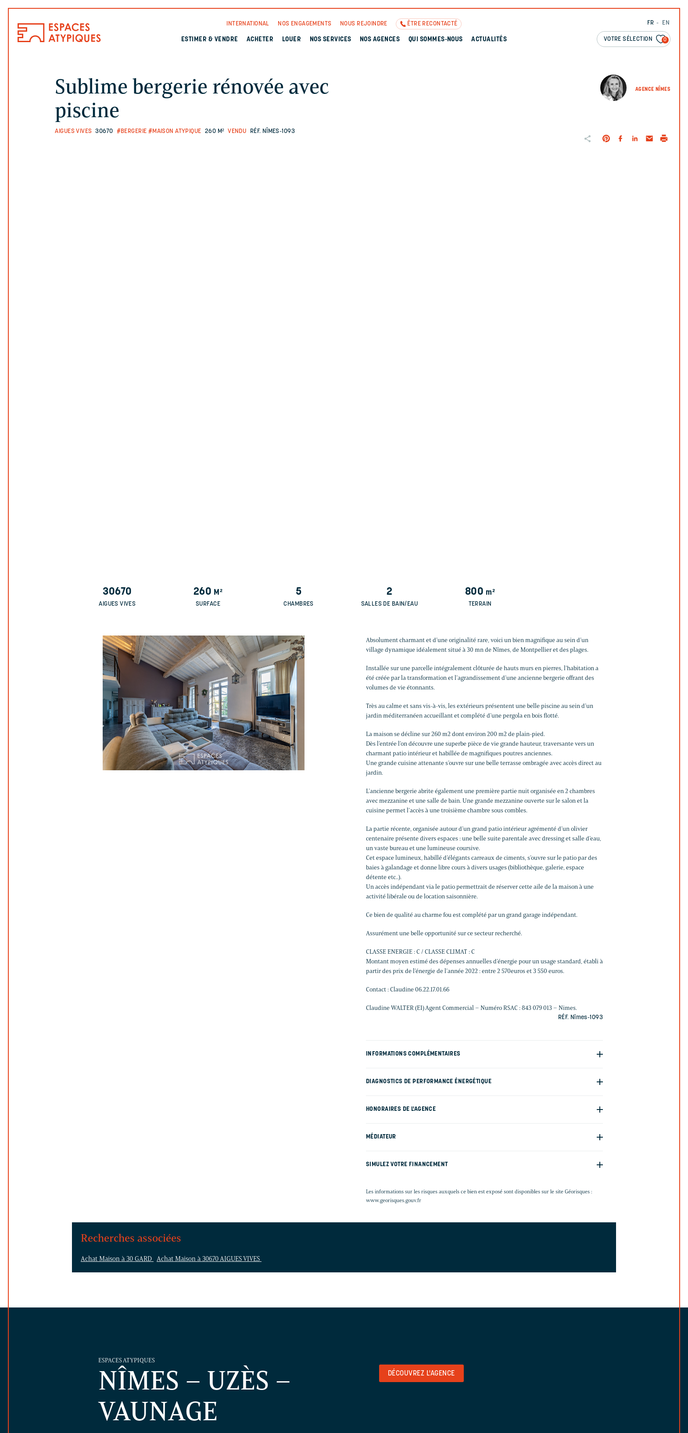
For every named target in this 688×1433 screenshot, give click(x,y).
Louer (291, 39)
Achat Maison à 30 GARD (117, 1259)
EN (666, 23)
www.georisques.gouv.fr (393, 1200)
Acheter (260, 39)
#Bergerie (132, 131)
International (247, 24)
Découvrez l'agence (421, 1373)
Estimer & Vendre (209, 39)
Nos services (330, 39)
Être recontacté (432, 24)
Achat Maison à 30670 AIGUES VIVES (209, 1259)
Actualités (489, 39)
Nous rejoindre (363, 24)
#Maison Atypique (174, 131)
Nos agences (380, 39)
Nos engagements (304, 24)
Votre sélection (636, 39)
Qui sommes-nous (435, 39)
